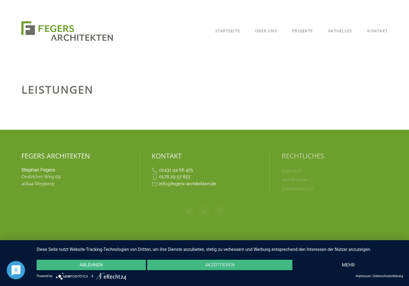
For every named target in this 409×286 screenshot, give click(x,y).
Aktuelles (340, 31)
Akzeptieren (219, 265)
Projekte (302, 31)
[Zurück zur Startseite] (67, 31)
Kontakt (377, 31)
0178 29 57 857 (174, 176)
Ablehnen (91, 265)
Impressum (295, 180)
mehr (348, 265)
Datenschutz (297, 189)
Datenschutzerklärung (388, 276)
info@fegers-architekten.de (187, 183)
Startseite (227, 31)
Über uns (266, 31)
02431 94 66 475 (176, 170)
